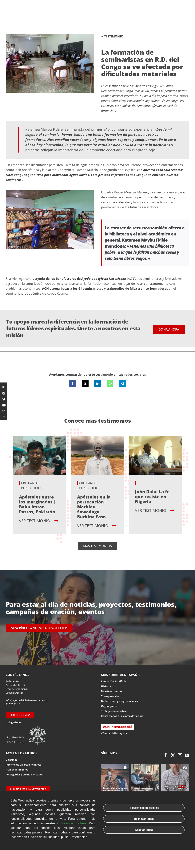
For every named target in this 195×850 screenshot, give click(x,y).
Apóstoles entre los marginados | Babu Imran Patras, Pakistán (37, 504)
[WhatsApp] (110, 383)
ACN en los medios (17, 769)
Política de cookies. (72, 823)
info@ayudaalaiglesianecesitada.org (26, 700)
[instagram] (180, 755)
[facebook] (166, 755)
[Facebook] (72, 383)
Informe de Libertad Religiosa (24, 764)
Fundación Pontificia (113, 681)
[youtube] (187, 755)
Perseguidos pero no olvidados (24, 774)
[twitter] (173, 755)
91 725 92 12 (13, 704)
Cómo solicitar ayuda (114, 733)
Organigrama (109, 706)
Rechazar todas (144, 818)
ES (3, 415)
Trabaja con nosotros (114, 711)
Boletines (11, 759)
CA (3, 411)
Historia (106, 686)
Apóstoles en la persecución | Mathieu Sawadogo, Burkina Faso (94, 506)
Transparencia (110, 696)
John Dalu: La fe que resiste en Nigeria (152, 496)
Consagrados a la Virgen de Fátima (122, 716)
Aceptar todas (144, 829)
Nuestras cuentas (111, 691)
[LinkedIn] (97, 383)
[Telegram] (122, 383)
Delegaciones (14, 722)
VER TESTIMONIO (38, 520)
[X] (85, 383)
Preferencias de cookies (144, 807)
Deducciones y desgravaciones (119, 701)
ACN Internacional (117, 727)
